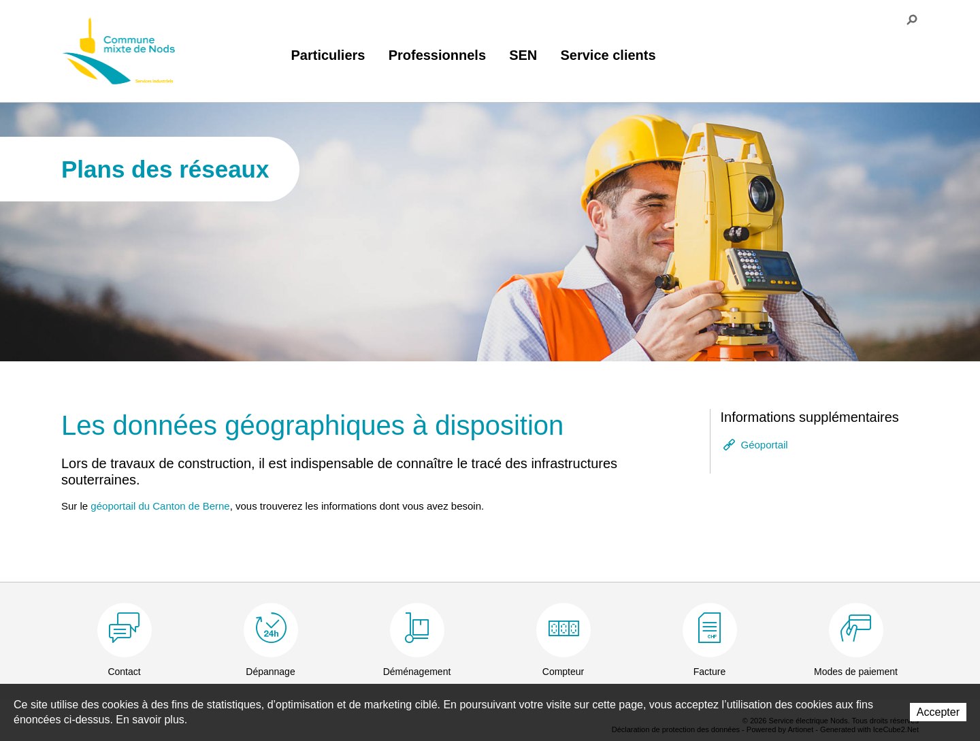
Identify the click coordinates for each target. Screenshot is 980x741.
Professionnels (437, 55)
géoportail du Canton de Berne (160, 506)
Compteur (563, 671)
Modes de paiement (856, 671)
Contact (124, 671)
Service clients (607, 55)
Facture (709, 671)
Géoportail (764, 444)
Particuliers (328, 55)
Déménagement (417, 671)
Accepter (938, 712)
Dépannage (270, 671)
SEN (523, 55)
